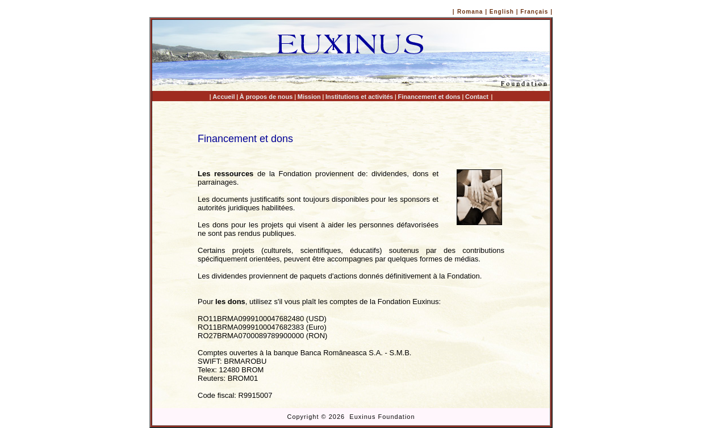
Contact (476, 96)
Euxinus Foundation (382, 416)
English (502, 12)
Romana (470, 12)
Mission (309, 96)
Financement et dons (429, 96)
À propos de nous (266, 96)
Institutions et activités (359, 96)
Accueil (223, 96)
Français (535, 12)
